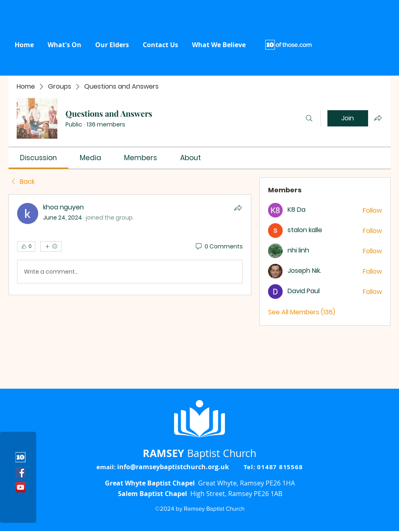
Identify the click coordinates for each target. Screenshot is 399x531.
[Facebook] (20, 472)
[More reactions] (51, 246)
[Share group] (378, 118)
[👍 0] (26, 246)
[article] (130, 244)
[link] (38, 158)
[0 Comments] (218, 247)
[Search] (309, 118)
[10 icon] (20, 457)
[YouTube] (20, 487)
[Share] (238, 208)
